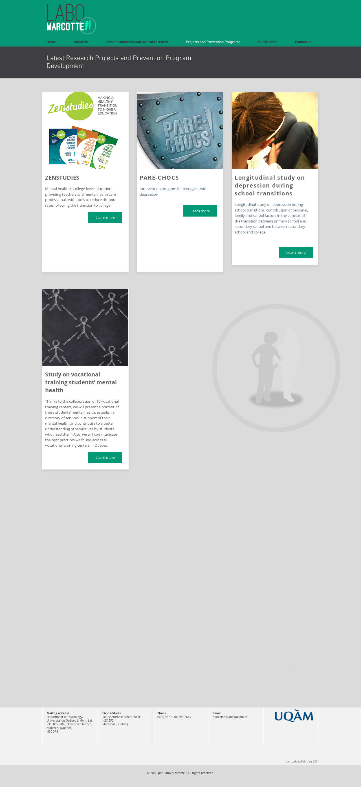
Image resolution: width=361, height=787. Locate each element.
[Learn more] (105, 217)
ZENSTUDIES (62, 177)
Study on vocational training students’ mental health (81, 382)
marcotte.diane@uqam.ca (230, 717)
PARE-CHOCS (159, 177)
